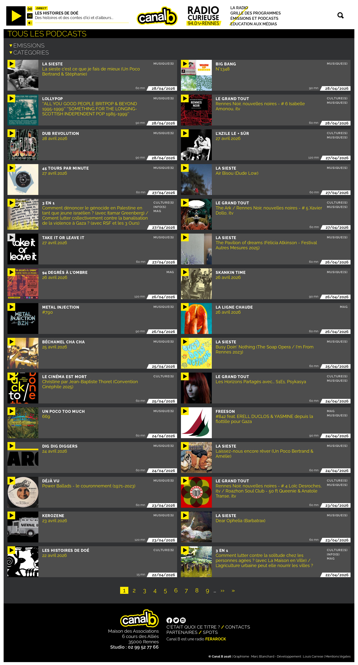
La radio (239, 8)
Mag (157, 210)
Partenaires (182, 631)
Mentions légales (338, 655)
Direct (41, 8)
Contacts (237, 626)
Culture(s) (337, 97)
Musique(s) (163, 62)
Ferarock (215, 638)
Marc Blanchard (262, 655)
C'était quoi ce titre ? (193, 626)
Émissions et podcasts (254, 18)
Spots (210, 631)
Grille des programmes (255, 13)
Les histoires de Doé (56, 13)
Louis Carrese (313, 655)
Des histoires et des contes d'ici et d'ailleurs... (74, 17)
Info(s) (159, 206)
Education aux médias (253, 24)
